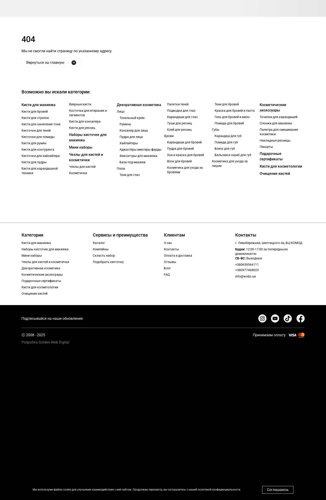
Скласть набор (104, 255)
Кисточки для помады (38, 137)
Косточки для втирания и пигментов (88, 113)
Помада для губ (226, 142)
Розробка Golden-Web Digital (45, 342)
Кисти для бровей (35, 111)
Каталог (99, 243)
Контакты (171, 249)
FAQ (167, 274)
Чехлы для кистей (82, 166)
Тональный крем (132, 118)
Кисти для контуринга (38, 149)
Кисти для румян (34, 143)
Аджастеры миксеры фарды (140, 149)
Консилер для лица (134, 130)
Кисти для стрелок (35, 118)
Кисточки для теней (36, 130)
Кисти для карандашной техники (40, 171)
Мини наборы (80, 147)
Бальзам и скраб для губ (233, 155)
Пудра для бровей (180, 148)
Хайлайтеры (129, 143)
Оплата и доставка (178, 255)
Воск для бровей (179, 161)
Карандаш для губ (228, 136)
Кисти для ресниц (82, 128)
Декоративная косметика (139, 105)
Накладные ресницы (275, 140)
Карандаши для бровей (184, 142)
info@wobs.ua (245, 276)
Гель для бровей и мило (232, 117)
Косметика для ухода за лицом (230, 163)
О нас (168, 243)
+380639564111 (247, 264)
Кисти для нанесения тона (41, 124)
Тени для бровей (227, 104)
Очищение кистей (275, 173)
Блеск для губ (225, 148)
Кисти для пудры (34, 162)
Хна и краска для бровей (185, 155)
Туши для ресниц (179, 123)
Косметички (78, 173)
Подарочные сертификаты (271, 156)
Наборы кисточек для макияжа (88, 137)
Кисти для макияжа (38, 105)
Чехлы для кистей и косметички (86, 157)
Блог (167, 268)
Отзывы (170, 262)
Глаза (121, 168)
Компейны (100, 249)
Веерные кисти (80, 104)
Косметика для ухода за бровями (185, 170)
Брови (169, 136)
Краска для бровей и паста (235, 110)
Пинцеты (266, 147)
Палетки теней (178, 104)
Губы (215, 129)
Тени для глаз (130, 175)
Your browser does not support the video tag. (163, 420)
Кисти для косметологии (281, 166)
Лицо (121, 111)
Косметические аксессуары (273, 107)
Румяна (125, 124)
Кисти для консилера (85, 121)
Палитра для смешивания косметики (279, 132)
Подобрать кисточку (108, 262)
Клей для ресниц (179, 129)
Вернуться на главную (51, 62)
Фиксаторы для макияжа (138, 156)
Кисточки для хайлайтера (41, 156)
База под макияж (133, 162)
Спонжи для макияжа (276, 123)
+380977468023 (247, 270)
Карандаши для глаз (182, 117)
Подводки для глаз (181, 110)
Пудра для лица (131, 137)
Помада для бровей (229, 123)
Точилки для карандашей (278, 117)
